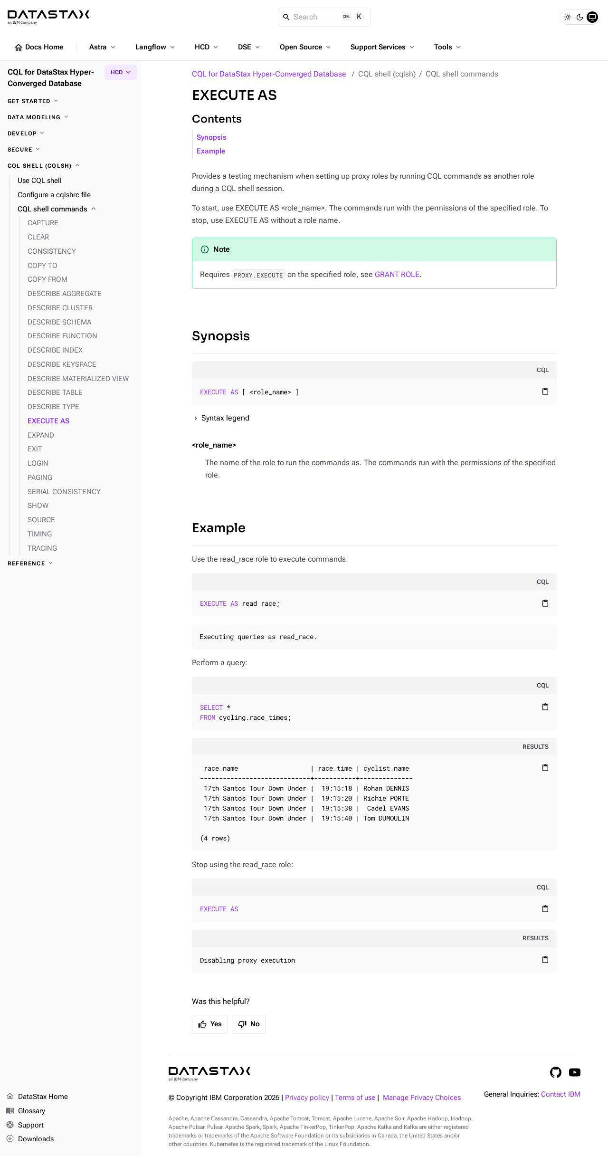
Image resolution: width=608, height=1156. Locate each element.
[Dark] (580, 17)
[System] (592, 17)
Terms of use (355, 1098)
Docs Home (38, 47)
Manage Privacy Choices (422, 1098)
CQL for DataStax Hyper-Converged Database (269, 73)
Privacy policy (307, 1098)
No (249, 1024)
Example (211, 151)
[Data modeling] (70, 117)
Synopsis (212, 138)
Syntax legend (225, 417)
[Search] (324, 17)
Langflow (156, 47)
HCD (207, 47)
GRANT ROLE (397, 274)
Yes (210, 1024)
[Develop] (70, 133)
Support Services (383, 47)
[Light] (567, 17)
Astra (103, 47)
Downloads (30, 1139)
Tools (448, 47)
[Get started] (70, 101)
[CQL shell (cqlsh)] (70, 166)
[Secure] (70, 150)
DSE (250, 47)
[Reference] (70, 563)
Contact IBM (560, 1094)
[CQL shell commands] (75, 209)
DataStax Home (37, 1097)
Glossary (25, 1111)
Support (25, 1125)
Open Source (306, 47)
